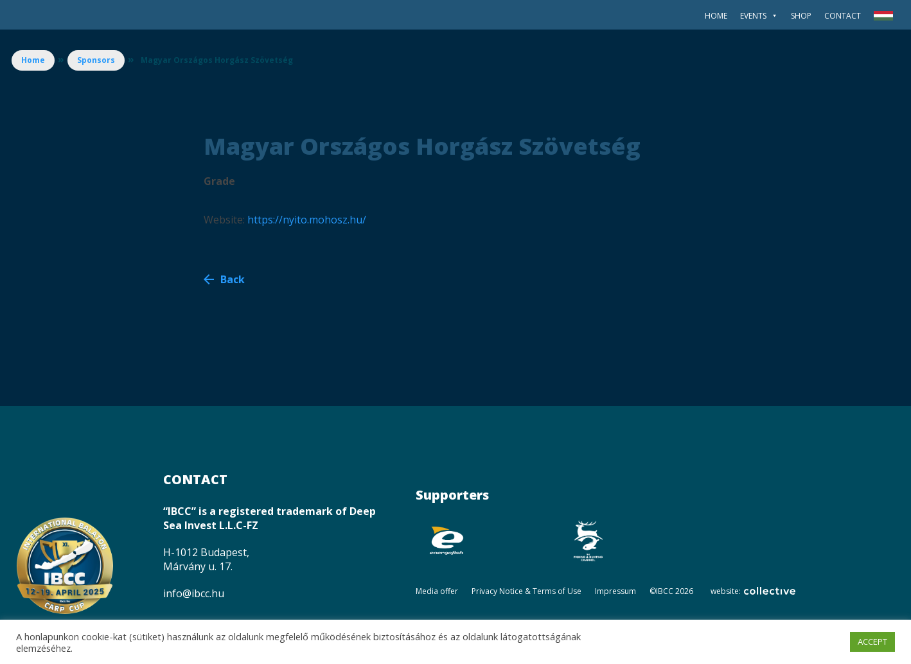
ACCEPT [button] (872, 641)
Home (716, 16)
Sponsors (96, 60)
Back (232, 279)
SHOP (801, 16)
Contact (842, 16)
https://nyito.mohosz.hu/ (306, 220)
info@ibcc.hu (193, 593)
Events (759, 16)
